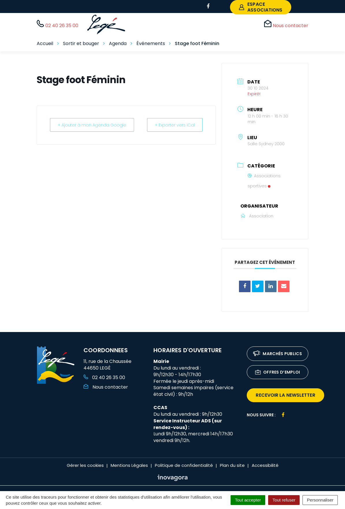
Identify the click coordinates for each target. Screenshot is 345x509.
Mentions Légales (129, 465)
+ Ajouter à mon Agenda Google (92, 125)
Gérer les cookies (85, 465)
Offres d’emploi (277, 372)
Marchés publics (277, 354)
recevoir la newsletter (285, 395)
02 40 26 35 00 (104, 377)
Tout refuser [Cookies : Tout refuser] (283, 499)
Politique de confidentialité (184, 465)
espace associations (260, 7)
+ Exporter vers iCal (174, 125)
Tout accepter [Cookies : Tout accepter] (248, 499)
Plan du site (232, 465)
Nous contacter (106, 387)
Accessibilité (265, 465)
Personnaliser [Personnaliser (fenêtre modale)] (320, 499)
